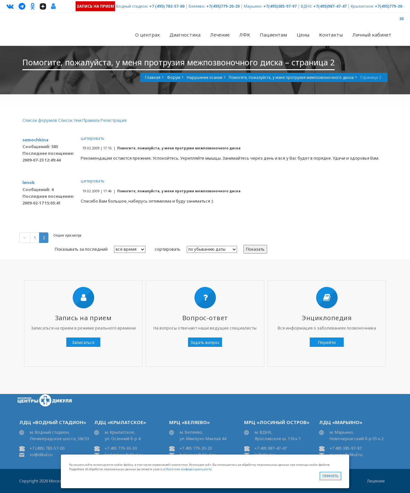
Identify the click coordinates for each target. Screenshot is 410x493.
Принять (330, 475)
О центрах (147, 34)
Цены (303, 34)
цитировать (92, 138)
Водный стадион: (132, 6)
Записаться (83, 342)
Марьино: (253, 6)
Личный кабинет (371, 34)
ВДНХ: (306, 6)
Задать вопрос (205, 342)
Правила (91, 120)
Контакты (331, 34)
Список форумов (39, 120)
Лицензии (376, 481)
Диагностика (185, 34)
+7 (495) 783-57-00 (166, 6)
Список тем (69, 120)
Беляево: (197, 6)
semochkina (35, 140)
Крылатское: (362, 6)
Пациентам (273, 34)
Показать (255, 249)
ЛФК (244, 34)
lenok (28, 182)
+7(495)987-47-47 (330, 6)
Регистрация (114, 120)
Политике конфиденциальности (189, 469)
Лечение (220, 34)
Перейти (327, 342)
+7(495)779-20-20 (223, 6)
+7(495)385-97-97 (280, 6)
